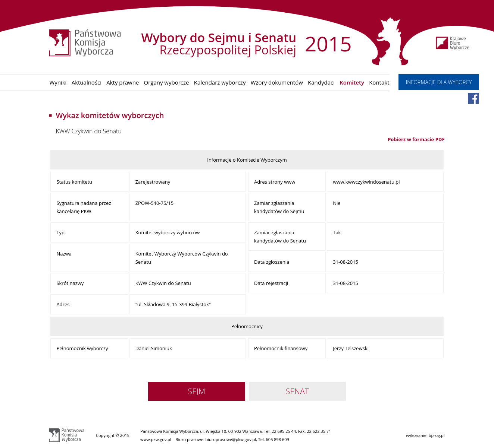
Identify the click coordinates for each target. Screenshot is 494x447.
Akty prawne (122, 82)
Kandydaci (321, 82)
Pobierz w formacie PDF (416, 139)
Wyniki (57, 82)
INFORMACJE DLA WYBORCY (439, 82)
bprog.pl (437, 435)
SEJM (196, 391)
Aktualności (86, 82)
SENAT (297, 391)
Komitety (352, 82)
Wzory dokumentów (277, 82)
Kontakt (379, 82)
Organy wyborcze (166, 82)
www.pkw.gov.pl (155, 439)
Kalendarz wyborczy (220, 82)
